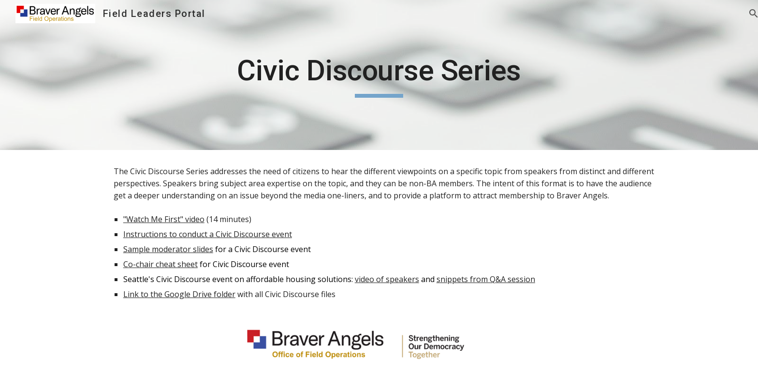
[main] (379, 75)
